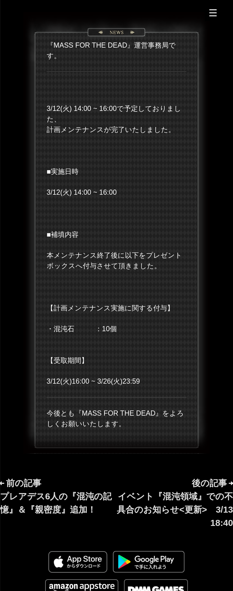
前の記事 (56, 496)
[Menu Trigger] (213, 13)
